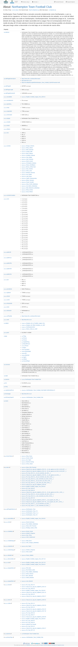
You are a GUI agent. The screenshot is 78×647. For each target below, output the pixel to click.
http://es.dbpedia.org (34, 10)
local (7, 584)
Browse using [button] (25, 2)
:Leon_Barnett (27, 581)
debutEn (8, 555)
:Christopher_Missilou (29, 163)
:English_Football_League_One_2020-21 (33, 96)
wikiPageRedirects (10, 509)
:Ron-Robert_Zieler (28, 570)
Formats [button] (35, 2)
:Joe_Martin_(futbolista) (29, 186)
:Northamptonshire (28, 327)
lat (5, 383)
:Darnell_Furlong (28, 461)
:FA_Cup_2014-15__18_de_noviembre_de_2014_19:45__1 (38, 477)
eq (7, 562)
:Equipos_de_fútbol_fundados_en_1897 (33, 325)
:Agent (24, 347)
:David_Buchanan (28, 522)
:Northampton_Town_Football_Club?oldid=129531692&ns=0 (38, 390)
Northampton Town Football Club (32, 6)
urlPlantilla (8, 316)
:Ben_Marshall (27, 575)
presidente (8, 289)
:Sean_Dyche (27, 551)
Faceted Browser (59, 2)
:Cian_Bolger (27, 157)
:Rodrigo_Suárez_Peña (29, 527)
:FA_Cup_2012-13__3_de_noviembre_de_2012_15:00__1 (37, 496)
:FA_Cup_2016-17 (28, 614)
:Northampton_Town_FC (29, 514)
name (6, 401)
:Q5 (24, 353)
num (6, 199)
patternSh (8, 268)
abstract (6, 32)
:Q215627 (25, 349)
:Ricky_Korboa (27, 189)
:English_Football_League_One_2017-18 (33, 559)
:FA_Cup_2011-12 (28, 603)
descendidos (9, 559)
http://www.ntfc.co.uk (26, 80)
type (5, 336)
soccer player (15, 10)
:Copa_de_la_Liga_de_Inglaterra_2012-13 (34, 586)
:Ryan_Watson (27, 153)
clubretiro (8, 546)
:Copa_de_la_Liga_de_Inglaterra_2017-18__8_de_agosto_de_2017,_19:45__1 (42, 501)
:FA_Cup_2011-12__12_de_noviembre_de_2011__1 (36, 473)
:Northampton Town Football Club (31, 379)
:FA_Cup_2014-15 (28, 594)
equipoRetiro (9, 581)
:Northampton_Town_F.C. (30, 511)
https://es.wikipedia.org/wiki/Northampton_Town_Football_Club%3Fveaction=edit (41, 82)
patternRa (8, 263)
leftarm (7, 129)
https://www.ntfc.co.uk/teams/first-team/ (31, 78)
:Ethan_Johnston (28, 180)
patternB (7, 252)
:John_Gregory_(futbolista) (30, 542)
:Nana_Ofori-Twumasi (29, 467)
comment (7, 364)
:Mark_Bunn (27, 540)
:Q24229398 (26, 351)
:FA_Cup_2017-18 (28, 498)
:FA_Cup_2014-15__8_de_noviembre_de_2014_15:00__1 (37, 478)
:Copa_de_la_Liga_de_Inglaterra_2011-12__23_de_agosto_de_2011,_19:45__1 (43, 492)
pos (6, 279)
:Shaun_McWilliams (28, 165)
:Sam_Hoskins (27, 168)
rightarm (7, 292)
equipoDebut (9, 568)
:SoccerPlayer (26, 361)
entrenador (8, 114)
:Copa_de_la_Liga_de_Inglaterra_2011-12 (34, 592)
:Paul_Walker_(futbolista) (30, 524)
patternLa (7, 257)
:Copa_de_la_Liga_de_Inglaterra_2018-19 (34, 605)
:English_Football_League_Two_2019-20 (33, 486)
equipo (7, 118)
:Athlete (24, 359)
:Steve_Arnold (27, 161)
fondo (7, 125)
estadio (7, 122)
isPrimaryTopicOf (9, 397)
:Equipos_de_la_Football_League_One (33, 323)
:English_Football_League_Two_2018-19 (33, 564)
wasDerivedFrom (9, 390)
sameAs (6, 379)
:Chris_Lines (27, 170)
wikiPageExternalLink (10, 78)
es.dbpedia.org (52, 10)
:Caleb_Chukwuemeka (29, 178)
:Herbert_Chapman (28, 533)
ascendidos (9, 518)
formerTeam (8, 456)
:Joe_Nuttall (27, 174)
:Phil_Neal (26, 568)
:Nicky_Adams (27, 147)
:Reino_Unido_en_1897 (29, 329)
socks (7, 299)
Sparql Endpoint (70, 2)
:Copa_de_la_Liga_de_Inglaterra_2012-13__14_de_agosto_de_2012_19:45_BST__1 (44, 469)
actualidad (8, 96)
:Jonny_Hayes (27, 463)
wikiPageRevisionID (9, 93)
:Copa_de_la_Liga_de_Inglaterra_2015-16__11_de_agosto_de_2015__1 (41, 475)
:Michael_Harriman (28, 172)
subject (6, 323)
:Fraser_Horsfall (28, 182)
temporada (8, 303)
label (6, 375)
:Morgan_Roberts (28, 145)
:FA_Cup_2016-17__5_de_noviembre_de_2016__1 (36, 505)
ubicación (7, 310)
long (5, 386)
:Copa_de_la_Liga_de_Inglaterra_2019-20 (34, 484)
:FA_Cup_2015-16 (28, 588)
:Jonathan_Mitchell (28, 155)
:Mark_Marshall (27, 149)
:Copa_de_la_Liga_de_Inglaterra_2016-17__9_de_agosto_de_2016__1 (41, 499)
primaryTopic (9, 637)
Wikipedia (28, 645)
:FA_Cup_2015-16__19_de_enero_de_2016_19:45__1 (37, 480)
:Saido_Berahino (28, 577)
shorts (7, 296)
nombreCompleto (9, 195)
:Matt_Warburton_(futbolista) (30, 188)
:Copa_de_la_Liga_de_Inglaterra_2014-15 (34, 609)
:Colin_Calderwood (28, 537)
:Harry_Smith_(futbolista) (30, 184)
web (6, 319)
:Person (24, 338)
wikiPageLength (8, 89)
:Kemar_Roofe (27, 458)
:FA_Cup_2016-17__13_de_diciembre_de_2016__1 (36, 503)
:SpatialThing (25, 341)
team (7, 467)
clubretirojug (9, 549)
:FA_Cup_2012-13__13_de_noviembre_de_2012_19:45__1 (38, 494)
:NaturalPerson (26, 343)
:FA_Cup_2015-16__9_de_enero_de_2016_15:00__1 (36, 482)
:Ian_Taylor (26, 460)
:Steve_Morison (27, 573)
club (7, 522)
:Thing (24, 336)
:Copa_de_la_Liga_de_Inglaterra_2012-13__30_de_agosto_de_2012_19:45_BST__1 (44, 471)
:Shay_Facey (27, 456)
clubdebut (9, 531)
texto (6, 307)
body (6, 107)
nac (6, 132)
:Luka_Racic (27, 176)
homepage (7, 393)
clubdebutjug (9, 540)
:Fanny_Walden (27, 555)
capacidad (8, 111)
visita (7, 603)
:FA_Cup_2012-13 (28, 584)
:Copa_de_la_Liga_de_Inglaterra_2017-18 (34, 611)
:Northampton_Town (28, 509)
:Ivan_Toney (27, 535)
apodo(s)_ (8, 104)
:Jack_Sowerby (27, 159)
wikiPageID (7, 86)
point (6, 332)
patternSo (8, 274)
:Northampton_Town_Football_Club (32, 397)
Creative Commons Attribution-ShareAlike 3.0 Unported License (52, 645)
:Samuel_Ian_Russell (29, 624)
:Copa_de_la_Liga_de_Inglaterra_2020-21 (34, 599)
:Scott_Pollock (27, 191)
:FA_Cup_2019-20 (28, 488)
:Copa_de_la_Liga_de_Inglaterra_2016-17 (34, 596)
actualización (8, 100)
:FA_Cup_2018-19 (28, 490)
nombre (7, 145)
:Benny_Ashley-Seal (28, 167)
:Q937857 (25, 355)
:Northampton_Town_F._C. (30, 513)
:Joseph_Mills (27, 151)
